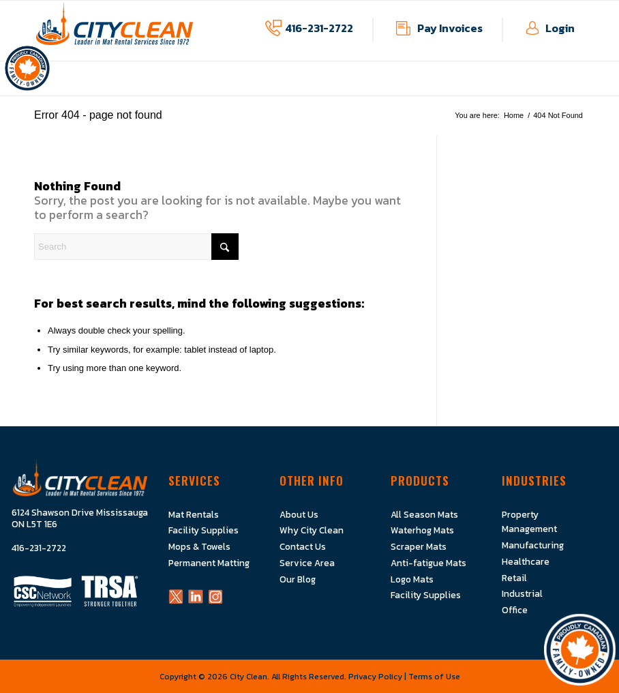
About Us (299, 514)
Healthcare (525, 560)
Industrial (522, 593)
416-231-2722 (319, 28)
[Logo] (114, 31)
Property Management (529, 521)
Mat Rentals (193, 514)
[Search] (136, 246)
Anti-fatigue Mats (428, 562)
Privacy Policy (375, 675)
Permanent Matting (209, 562)
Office (515, 608)
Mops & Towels (199, 546)
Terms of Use (434, 675)
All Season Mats (424, 514)
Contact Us (303, 546)
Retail (514, 577)
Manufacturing (533, 545)
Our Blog (298, 578)
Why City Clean (312, 530)
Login (560, 28)
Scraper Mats (419, 546)
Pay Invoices (450, 28)
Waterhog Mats (422, 530)
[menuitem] (125, 88)
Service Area (307, 562)
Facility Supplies (203, 530)
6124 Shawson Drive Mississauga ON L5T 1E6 (80, 519)
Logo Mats (412, 578)
